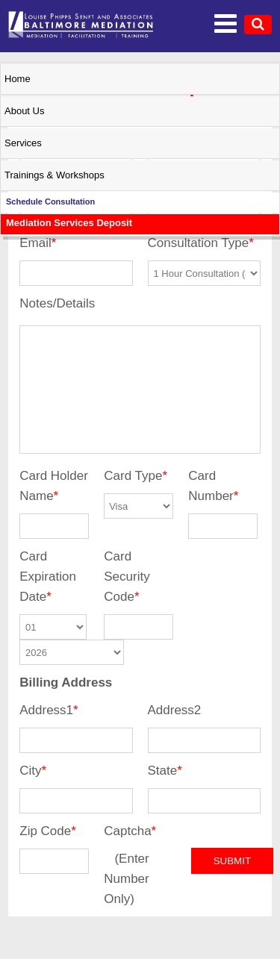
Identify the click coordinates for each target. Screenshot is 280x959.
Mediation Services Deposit (69, 222)
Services (23, 143)
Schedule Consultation (50, 201)
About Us (24, 110)
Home (17, 78)
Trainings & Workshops (54, 175)
